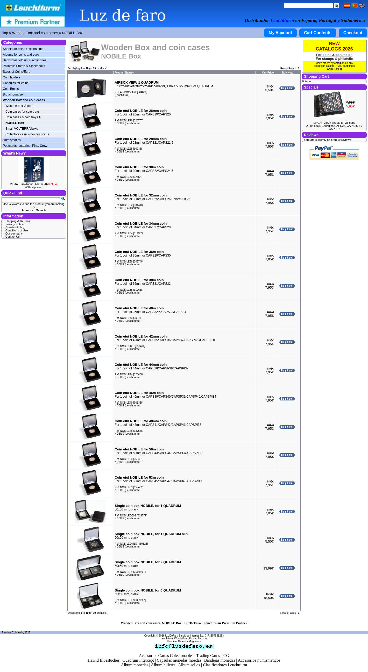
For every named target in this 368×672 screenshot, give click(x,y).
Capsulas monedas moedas (179, 660)
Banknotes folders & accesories (24, 60)
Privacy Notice (14, 224)
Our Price (268, 72)
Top (5, 33)
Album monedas (134, 665)
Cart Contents (317, 33)
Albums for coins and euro (21, 54)
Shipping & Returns (17, 221)
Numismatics (12, 140)
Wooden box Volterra (19, 106)
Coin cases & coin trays (23, 117)
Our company (14, 233)
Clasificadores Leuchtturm (225, 665)
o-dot (205, 638)
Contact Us (12, 236)
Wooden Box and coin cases (35, 33)
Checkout (352, 33)
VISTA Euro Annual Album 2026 (33, 184)
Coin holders (11, 77)
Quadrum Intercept (138, 660)
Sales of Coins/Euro (16, 72)
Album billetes (163, 665)
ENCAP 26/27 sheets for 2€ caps (334, 122)
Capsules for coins (16, 83)
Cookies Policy (14, 227)
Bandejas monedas (219, 660)
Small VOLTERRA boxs (21, 128)
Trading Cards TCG (212, 655)
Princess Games (176, 641)
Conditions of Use (16, 230)
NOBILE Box (72, 33)
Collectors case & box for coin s (27, 134)
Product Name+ (124, 72)
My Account (280, 33)
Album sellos (189, 665)
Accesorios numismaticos (259, 660)
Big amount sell (13, 94)
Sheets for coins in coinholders (24, 49)
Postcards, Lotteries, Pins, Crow (25, 146)
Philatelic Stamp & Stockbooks (24, 66)
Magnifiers (195, 641)
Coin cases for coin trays (22, 111)
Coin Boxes (11, 89)
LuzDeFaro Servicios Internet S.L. (184, 635)
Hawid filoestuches (103, 660)
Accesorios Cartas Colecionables (166, 655)
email (337, 63)
